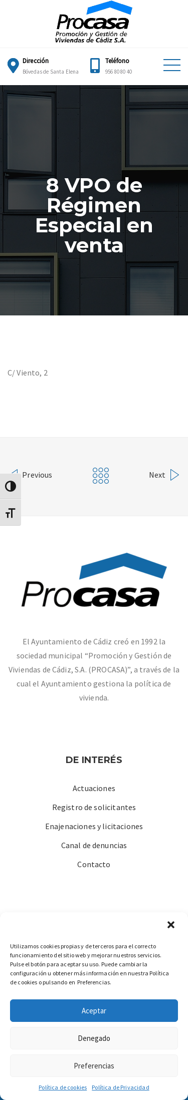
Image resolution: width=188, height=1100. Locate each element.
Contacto (93, 864)
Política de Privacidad (120, 1087)
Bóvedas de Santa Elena (51, 71)
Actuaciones (94, 788)
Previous (30, 473)
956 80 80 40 (118, 71)
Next (164, 473)
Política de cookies (63, 1087)
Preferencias (94, 1065)
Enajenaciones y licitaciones (94, 826)
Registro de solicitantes (94, 807)
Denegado (94, 1038)
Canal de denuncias (94, 845)
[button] (172, 926)
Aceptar (94, 1010)
